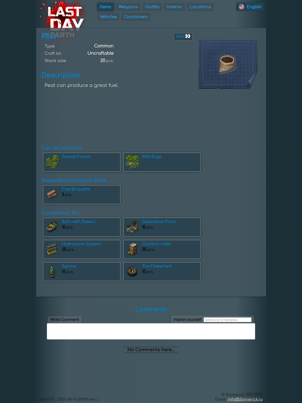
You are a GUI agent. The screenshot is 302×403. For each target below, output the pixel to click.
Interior (174, 7)
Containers (135, 17)
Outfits (152, 7)
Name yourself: (188, 320)
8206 (183, 36)
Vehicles (108, 17)
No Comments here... (151, 349)
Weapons (128, 7)
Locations (200, 7)
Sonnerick (235, 394)
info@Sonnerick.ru (245, 399)
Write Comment (64, 320)
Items (105, 7)
